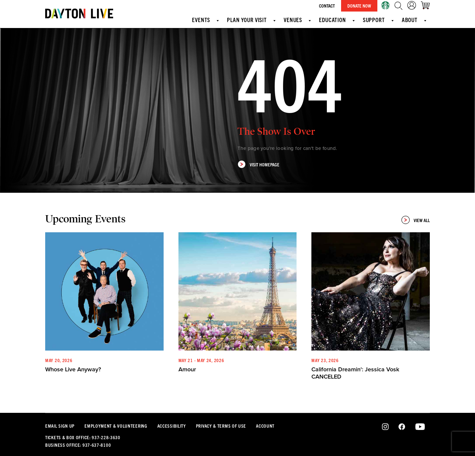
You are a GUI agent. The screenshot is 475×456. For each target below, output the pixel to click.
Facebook (401, 427)
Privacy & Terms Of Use (221, 426)
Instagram (385, 427)
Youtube (420, 427)
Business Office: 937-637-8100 (78, 445)
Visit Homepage (258, 164)
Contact (327, 6)
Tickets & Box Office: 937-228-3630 (82, 437)
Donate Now (359, 6)
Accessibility (171, 426)
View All (415, 220)
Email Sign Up (60, 426)
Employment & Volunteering (115, 426)
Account (265, 426)
